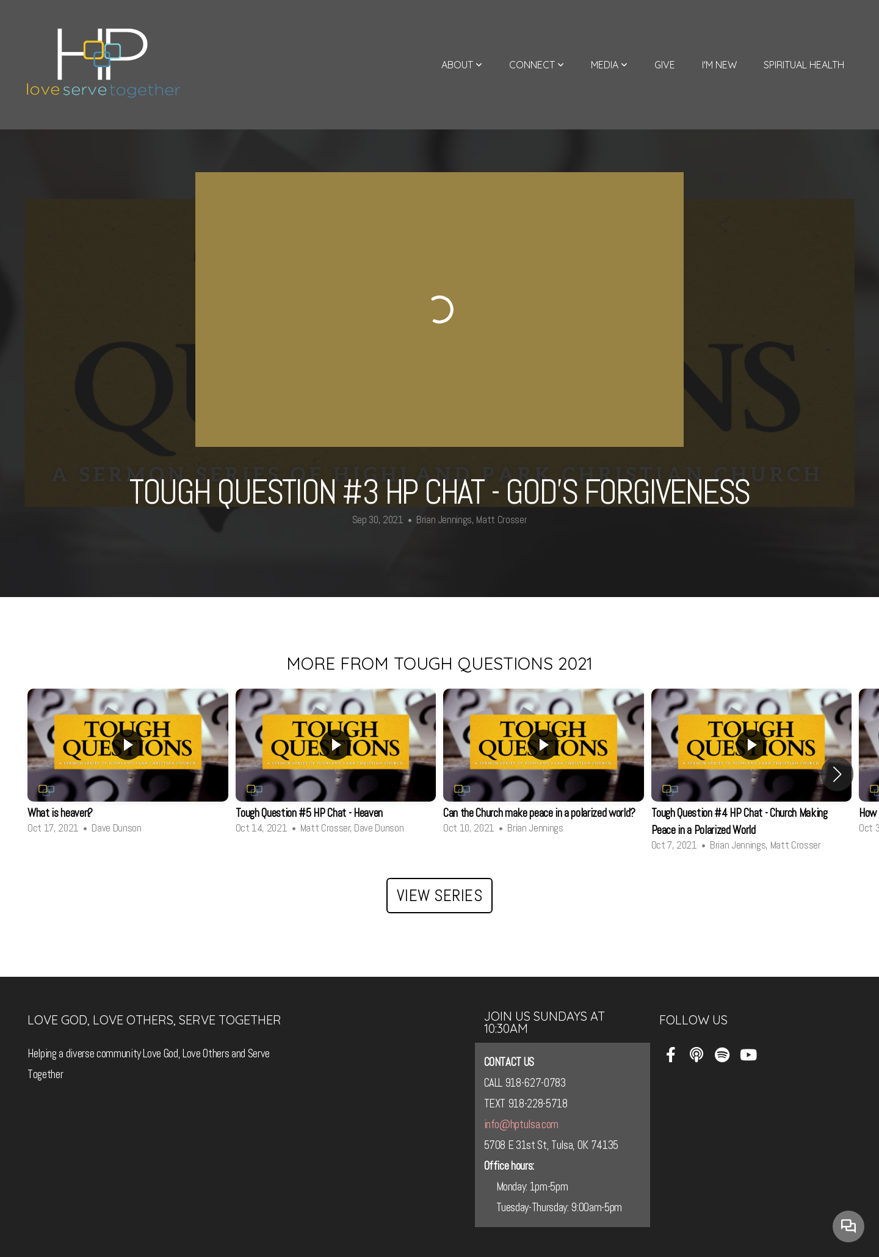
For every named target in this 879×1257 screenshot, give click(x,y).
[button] (837, 774)
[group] (127, 765)
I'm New (719, 65)
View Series (440, 895)
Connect (536, 65)
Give (664, 65)
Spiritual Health (804, 65)
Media (609, 65)
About (461, 65)
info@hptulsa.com (521, 1124)
